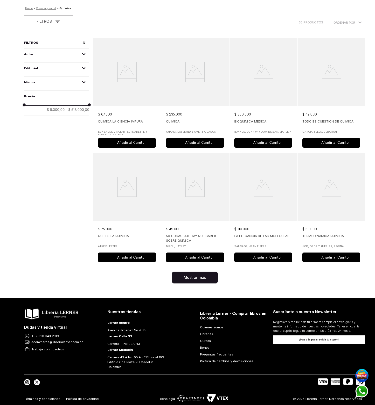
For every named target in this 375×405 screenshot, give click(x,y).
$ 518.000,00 (77, 110)
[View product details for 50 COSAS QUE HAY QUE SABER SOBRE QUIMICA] (195, 208)
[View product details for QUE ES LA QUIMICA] (127, 208)
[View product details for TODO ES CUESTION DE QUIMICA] (331, 93)
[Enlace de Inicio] (29, 8)
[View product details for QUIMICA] (195, 93)
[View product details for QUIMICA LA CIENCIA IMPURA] (127, 93)
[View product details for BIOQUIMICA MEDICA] (263, 93)
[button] (56, 54)
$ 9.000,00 (56, 110)
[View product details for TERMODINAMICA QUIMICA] (331, 208)
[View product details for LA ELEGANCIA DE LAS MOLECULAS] (263, 208)
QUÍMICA (65, 8)
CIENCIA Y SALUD (46, 8)
